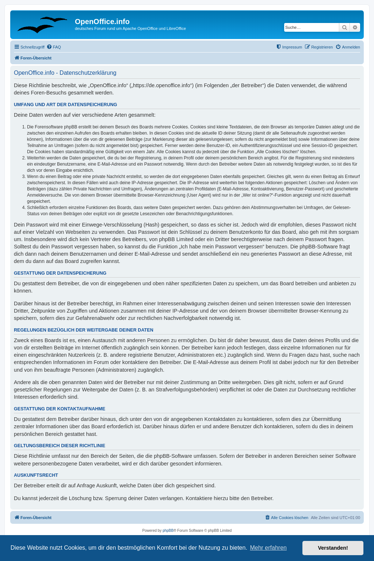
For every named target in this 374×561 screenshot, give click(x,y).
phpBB (168, 531)
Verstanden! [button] (333, 548)
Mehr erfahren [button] (268, 548)
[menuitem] (53, 47)
